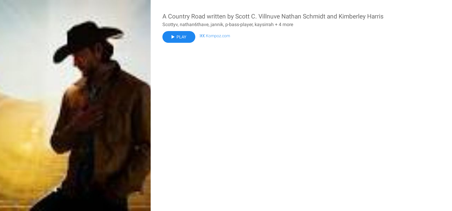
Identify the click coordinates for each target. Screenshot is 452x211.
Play (179, 37)
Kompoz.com (215, 35)
